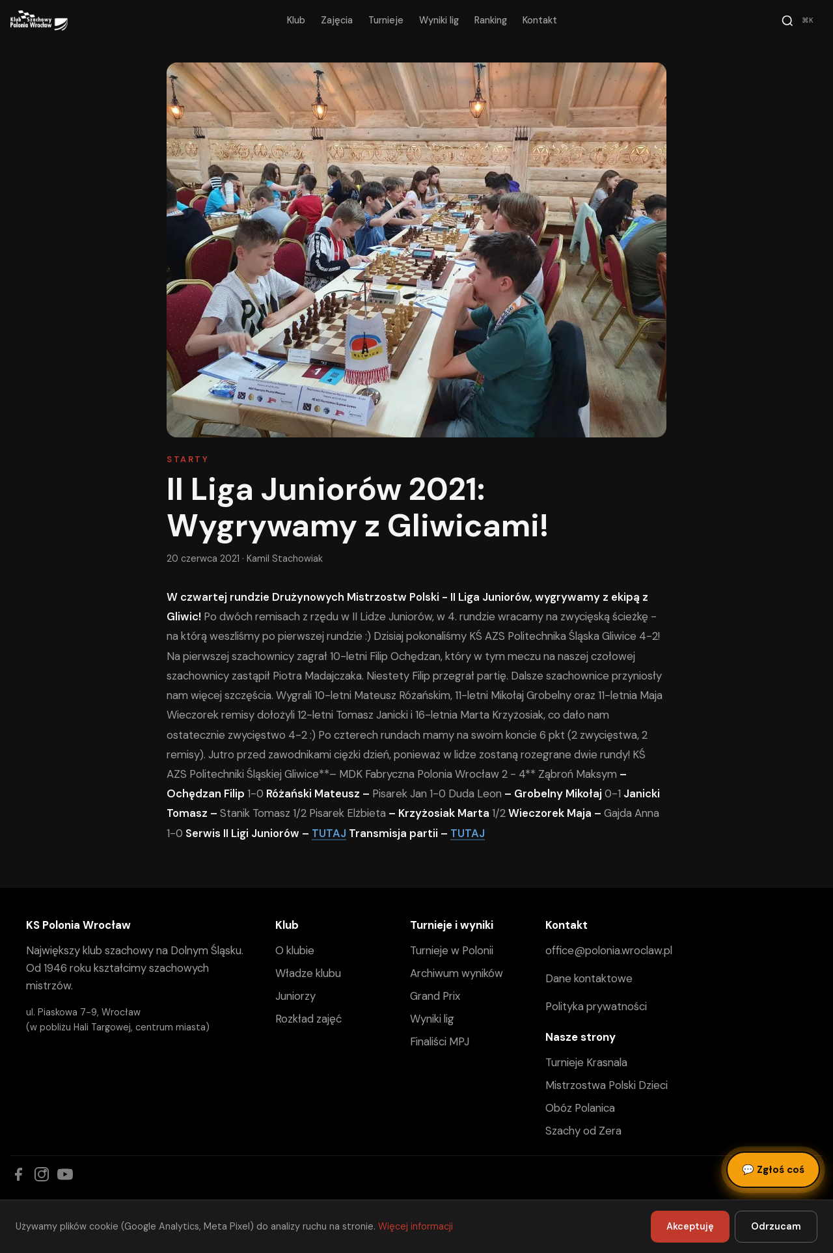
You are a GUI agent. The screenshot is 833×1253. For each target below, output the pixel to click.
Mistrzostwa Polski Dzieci (606, 1085)
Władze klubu (308, 973)
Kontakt (540, 20)
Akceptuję (690, 1226)
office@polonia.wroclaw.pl (608, 950)
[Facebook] (18, 1174)
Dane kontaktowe (589, 978)
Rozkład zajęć (308, 1019)
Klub (296, 20)
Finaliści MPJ (439, 1041)
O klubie (294, 950)
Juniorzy (295, 996)
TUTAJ (329, 833)
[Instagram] (41, 1174)
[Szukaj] (799, 20)
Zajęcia (337, 20)
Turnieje (385, 20)
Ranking (490, 20)
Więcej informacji (415, 1226)
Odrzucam (776, 1226)
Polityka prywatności (596, 1006)
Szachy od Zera (583, 1130)
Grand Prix (435, 996)
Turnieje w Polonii (451, 950)
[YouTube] (65, 1174)
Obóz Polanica (580, 1108)
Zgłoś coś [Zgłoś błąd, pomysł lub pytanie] (773, 1169)
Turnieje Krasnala (586, 1062)
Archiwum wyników (456, 973)
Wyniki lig (439, 20)
